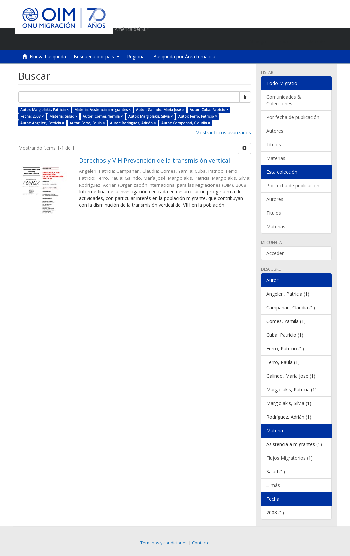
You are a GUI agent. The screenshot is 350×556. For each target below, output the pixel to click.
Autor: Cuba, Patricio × (209, 109)
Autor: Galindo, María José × (160, 109)
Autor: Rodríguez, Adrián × (133, 123)
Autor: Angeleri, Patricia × (42, 123)
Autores (274, 131)
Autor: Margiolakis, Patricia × (44, 109)
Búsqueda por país (96, 56)
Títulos (273, 144)
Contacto (201, 543)
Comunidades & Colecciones (283, 100)
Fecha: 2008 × (32, 116)
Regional (136, 56)
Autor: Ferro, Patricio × (197, 116)
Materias (275, 158)
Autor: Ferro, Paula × (87, 123)
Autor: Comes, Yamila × (103, 116)
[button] (288, 41)
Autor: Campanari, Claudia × (185, 123)
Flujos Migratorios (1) (289, 458)
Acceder (275, 253)
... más (273, 485)
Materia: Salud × (63, 116)
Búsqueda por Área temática (184, 56)
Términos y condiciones (164, 543)
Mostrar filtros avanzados (223, 132)
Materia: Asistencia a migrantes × (102, 109)
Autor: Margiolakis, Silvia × (150, 116)
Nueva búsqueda (48, 56)
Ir (245, 97)
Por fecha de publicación (292, 117)
